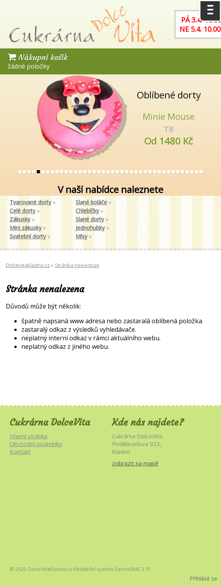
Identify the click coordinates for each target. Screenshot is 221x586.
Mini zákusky (25, 227)
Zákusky (20, 219)
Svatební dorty (28, 236)
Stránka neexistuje (77, 265)
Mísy (81, 236)
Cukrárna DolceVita (50, 422)
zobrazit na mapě (135, 463)
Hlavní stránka (28, 436)
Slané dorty (90, 219)
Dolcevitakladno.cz (28, 265)
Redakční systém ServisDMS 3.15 (112, 568)
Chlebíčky (87, 210)
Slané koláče (91, 202)
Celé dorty (22, 210)
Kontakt (20, 451)
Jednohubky (90, 227)
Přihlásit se (203, 578)
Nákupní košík (37, 57)
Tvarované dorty (30, 202)
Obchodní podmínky (36, 444)
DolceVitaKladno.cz (50, 568)
